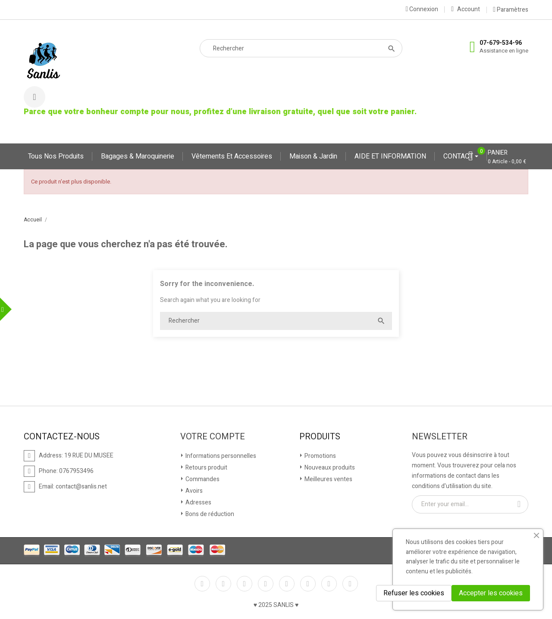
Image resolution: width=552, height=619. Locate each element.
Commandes (202, 479)
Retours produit (205, 467)
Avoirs (193, 490)
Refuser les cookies (413, 593)
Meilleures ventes (327, 479)
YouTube (265, 583)
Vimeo (308, 583)
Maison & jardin (313, 156)
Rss (244, 583)
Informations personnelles (220, 455)
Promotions (319, 455)
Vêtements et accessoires (231, 156)
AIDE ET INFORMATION (390, 156)
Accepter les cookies (491, 593)
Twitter (223, 583)
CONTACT (459, 156)
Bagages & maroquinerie (137, 156)
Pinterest (287, 583)
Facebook (202, 583)
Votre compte (212, 437)
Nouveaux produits (329, 467)
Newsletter (439, 437)
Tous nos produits (56, 156)
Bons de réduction (209, 514)
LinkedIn (350, 583)
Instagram (329, 583)
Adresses (197, 502)
